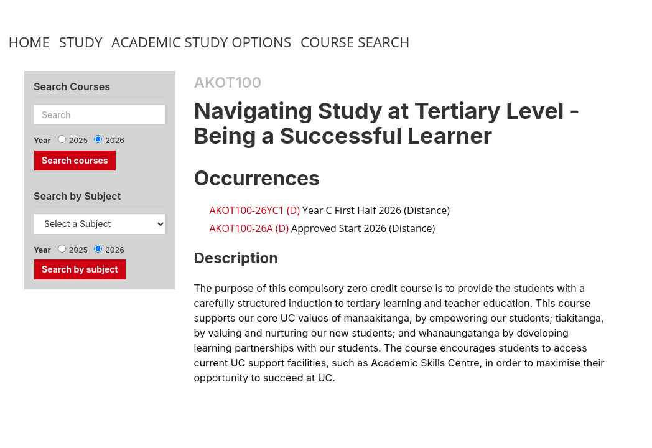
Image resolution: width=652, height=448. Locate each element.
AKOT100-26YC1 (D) (255, 210)
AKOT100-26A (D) (249, 228)
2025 (78, 140)
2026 (114, 140)
